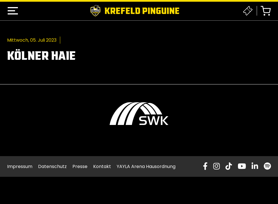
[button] (13, 10)
